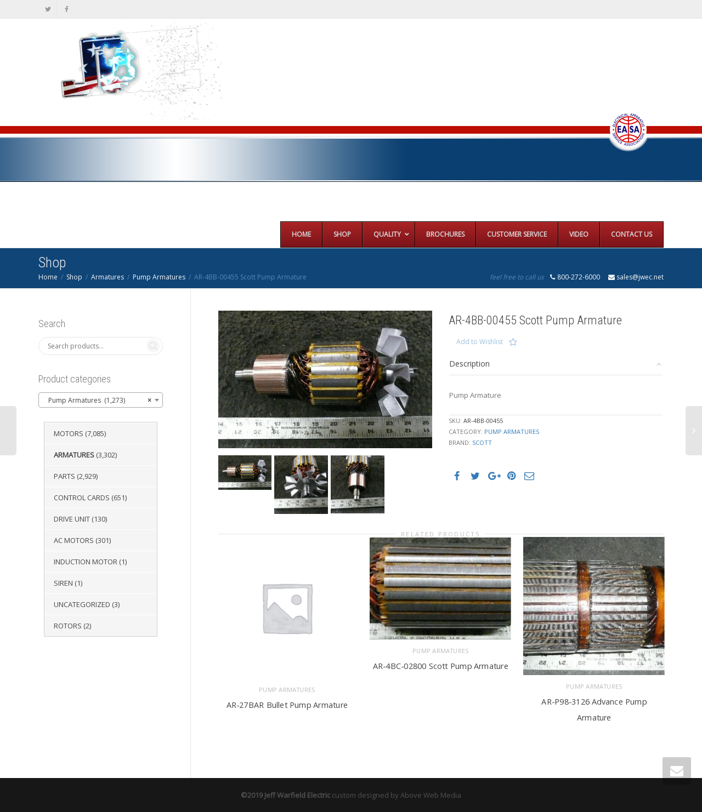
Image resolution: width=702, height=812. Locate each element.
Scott (482, 442)
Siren (63, 583)
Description (469, 363)
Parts (64, 476)
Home (48, 277)
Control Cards (82, 497)
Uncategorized (82, 604)
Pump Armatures (159, 277)
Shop (74, 277)
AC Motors (74, 540)
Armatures (107, 277)
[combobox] (100, 400)
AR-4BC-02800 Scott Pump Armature (440, 664)
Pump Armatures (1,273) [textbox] (97, 400)
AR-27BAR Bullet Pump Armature (287, 702)
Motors (68, 433)
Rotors (68, 626)
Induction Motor (85, 562)
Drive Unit (72, 519)
